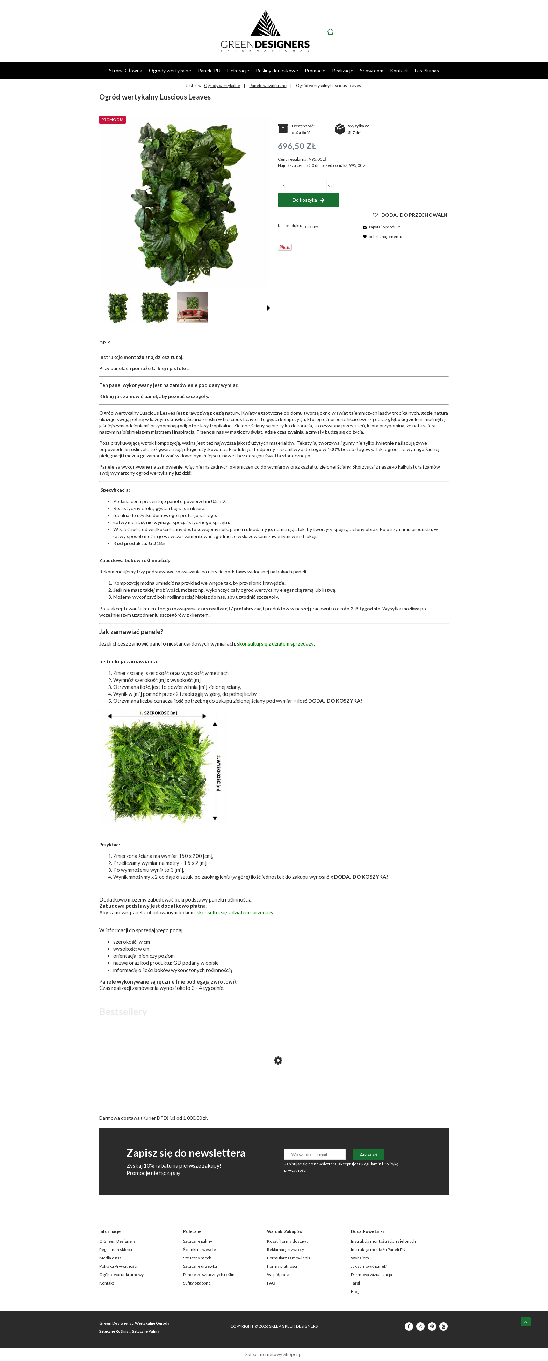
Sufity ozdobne (197, 1283)
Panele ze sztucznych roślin (209, 1274)
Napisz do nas (210, 597)
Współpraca (278, 1274)
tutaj (176, 357)
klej (162, 368)
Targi (355, 1283)
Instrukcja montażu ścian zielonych (383, 1241)
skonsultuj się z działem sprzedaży (275, 644)
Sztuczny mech (197, 1257)
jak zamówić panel (136, 396)
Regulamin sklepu (115, 1249)
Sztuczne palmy (197, 1241)
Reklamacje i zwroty (285, 1249)
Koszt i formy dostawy (287, 1241)
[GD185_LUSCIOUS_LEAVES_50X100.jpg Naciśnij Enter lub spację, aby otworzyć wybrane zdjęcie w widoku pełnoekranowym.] (184, 201)
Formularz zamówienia (288, 1257)
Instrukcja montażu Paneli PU (378, 1249)
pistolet (179, 368)
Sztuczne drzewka (200, 1266)
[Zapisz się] (368, 1154)
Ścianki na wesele (199, 1249)
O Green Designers (117, 1241)
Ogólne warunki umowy (121, 1274)
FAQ (271, 1283)
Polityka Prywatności (118, 1266)
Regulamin (371, 1164)
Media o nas (110, 1257)
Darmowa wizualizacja (371, 1274)
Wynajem (360, 1257)
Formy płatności (282, 1266)
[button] (268, 308)
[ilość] (302, 186)
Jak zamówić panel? (369, 1266)
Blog (355, 1291)
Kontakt (106, 1283)
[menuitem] (125, 70)
